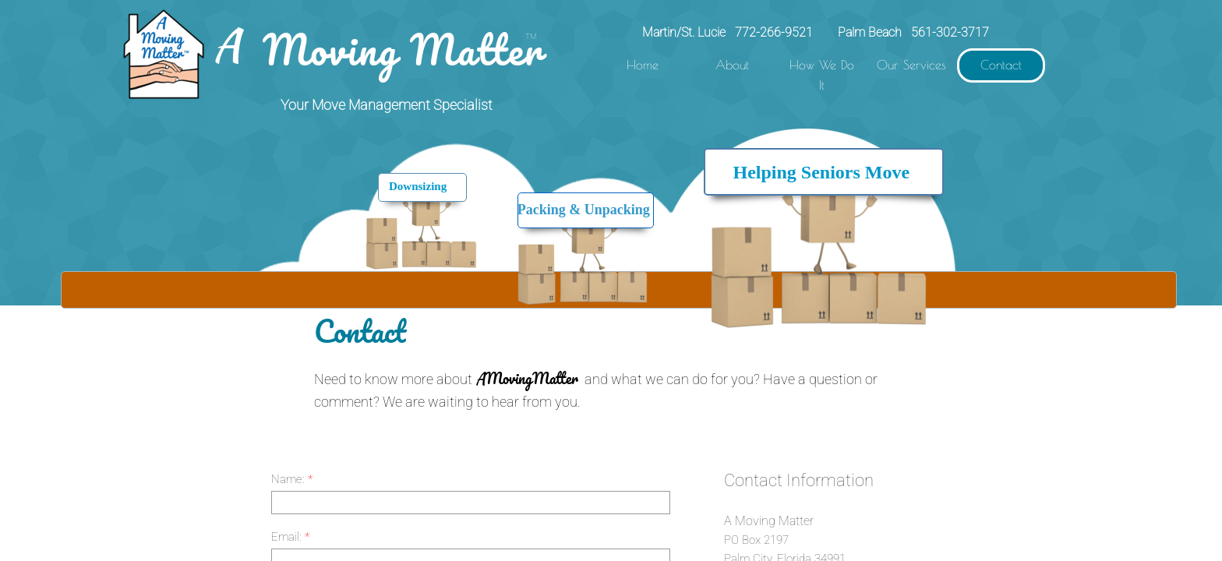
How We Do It (821, 75)
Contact (1001, 65)
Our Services (911, 65)
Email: (290, 537)
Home (643, 65)
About (732, 65)
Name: (292, 479)
